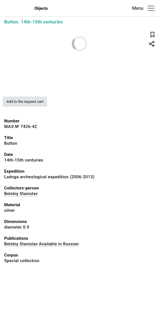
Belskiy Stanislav (21, 193)
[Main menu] (151, 8)
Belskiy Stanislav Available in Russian (41, 243)
